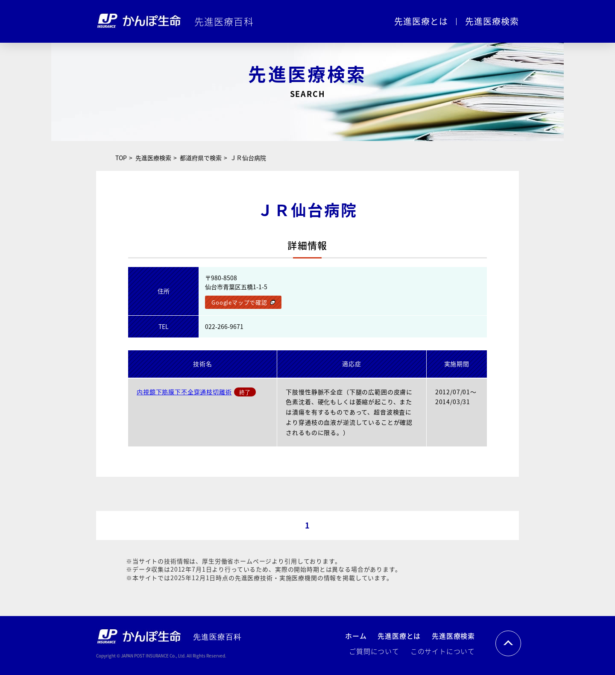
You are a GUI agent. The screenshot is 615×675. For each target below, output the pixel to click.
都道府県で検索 (201, 157)
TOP (121, 157)
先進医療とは (421, 21)
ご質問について (374, 651)
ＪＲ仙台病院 (248, 157)
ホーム (355, 636)
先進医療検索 (492, 21)
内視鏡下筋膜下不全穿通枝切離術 (184, 391)
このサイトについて (442, 651)
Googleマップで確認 (239, 302)
